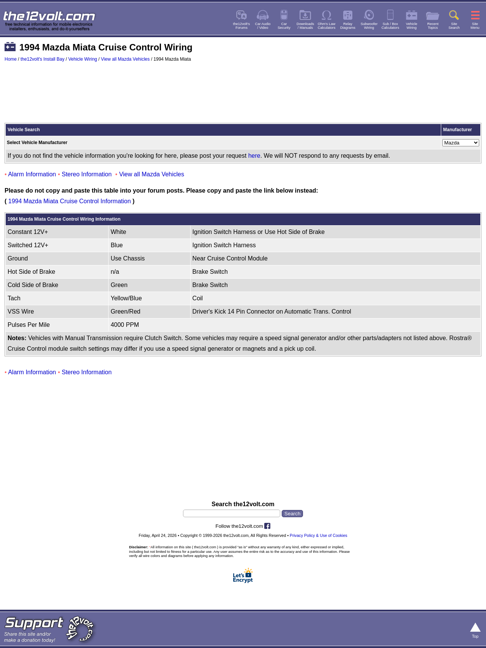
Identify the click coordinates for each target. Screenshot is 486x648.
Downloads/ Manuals (305, 26)
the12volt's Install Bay (43, 59)
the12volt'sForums (241, 26)
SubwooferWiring (369, 26)
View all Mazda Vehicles (125, 59)
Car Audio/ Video (263, 26)
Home (11, 59)
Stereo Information (87, 174)
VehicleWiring (411, 26)
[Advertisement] (243, 96)
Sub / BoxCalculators (390, 26)
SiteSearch (454, 26)
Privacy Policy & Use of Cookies (318, 535)
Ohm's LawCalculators (327, 26)
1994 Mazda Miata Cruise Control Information (69, 201)
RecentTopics (433, 26)
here (254, 155)
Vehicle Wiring (82, 59)
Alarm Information (32, 174)
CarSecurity (284, 26)
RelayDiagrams (347, 26)
